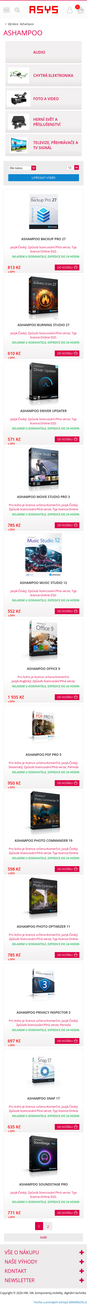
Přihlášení (70, 10)
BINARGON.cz (78, 1302)
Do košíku (65, 267)
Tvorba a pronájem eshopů (50, 1302)
